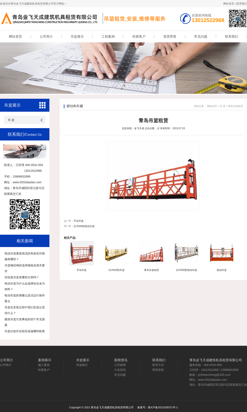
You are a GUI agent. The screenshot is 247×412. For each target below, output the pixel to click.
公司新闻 (120, 365)
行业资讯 (120, 369)
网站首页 (228, 3)
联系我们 (241, 3)
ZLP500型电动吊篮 (84, 226)
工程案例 (108, 36)
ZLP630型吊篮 (116, 270)
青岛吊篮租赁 (151, 270)
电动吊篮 (222, 270)
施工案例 (44, 365)
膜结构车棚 (74, 106)
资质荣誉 (169, 36)
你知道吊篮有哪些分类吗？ (22, 277)
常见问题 (200, 36)
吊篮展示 (77, 36)
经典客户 (139, 36)
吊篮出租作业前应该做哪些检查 (25, 331)
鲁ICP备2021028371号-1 (163, 407)
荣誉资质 (158, 369)
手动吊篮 (79, 220)
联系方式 (158, 365)
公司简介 (46, 36)
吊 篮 (11, 120)
